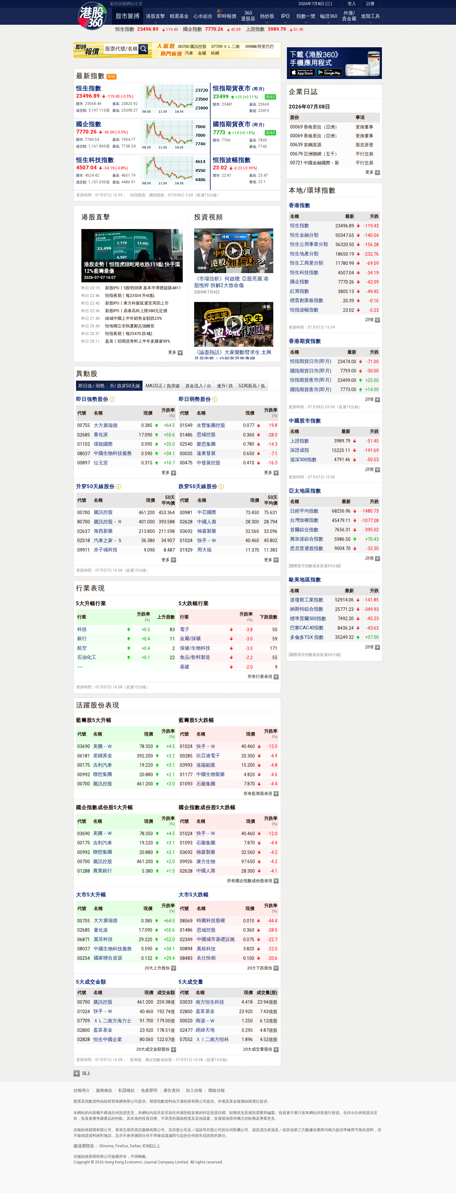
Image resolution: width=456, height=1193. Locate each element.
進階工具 (370, 16)
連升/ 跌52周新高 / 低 (241, 386)
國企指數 (88, 124)
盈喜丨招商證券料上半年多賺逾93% (137, 341)
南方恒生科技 (210, 1002)
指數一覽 (305, 16)
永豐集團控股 (211, 425)
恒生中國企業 (107, 1039)
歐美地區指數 (305, 580)
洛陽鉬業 (205, 765)
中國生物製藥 (210, 774)
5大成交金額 (91, 982)
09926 (186, 861)
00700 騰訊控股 (192, 46)
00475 (186, 462)
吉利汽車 (102, 765)
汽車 (189, 53)
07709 (83, 1020)
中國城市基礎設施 (216, 939)
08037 (83, 453)
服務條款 (104, 1090)
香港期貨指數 (305, 341)
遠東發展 (206, 453)
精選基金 (179, 16)
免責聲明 (149, 1090)
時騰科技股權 (211, 920)
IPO (285, 16)
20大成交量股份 (257, 1049)
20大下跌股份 (259, 968)
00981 (186, 512)
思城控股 (206, 434)
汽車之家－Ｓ (108, 540)
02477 (186, 1030)
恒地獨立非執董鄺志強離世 (130, 326)
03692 (186, 531)
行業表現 (90, 588)
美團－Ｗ (102, 746)
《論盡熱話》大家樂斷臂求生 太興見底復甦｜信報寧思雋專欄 (232, 358)
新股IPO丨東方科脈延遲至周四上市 (137, 303)
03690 (83, 746)
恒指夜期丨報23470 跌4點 (128, 333)
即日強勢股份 (92, 399)
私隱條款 (126, 1090)
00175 (83, 765)
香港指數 (299, 205)
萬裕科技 (206, 949)
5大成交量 (191, 982)
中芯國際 (206, 512)
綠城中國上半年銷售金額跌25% (133, 318)
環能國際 (103, 444)
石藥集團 (205, 784)
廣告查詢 (171, 1090)
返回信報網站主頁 (126, 3)
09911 (83, 550)
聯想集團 (102, 774)
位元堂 (101, 463)
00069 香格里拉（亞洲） (314, 126)
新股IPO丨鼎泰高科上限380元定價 (136, 310)
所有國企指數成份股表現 (249, 880)
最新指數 (90, 76)
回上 (86, 1073)
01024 (186, 540)
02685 (83, 434)
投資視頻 (208, 217)
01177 (186, 774)
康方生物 (205, 861)
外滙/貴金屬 (349, 16)
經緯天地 (205, 1030)
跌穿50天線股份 (198, 486)
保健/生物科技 (195, 648)
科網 (215, 53)
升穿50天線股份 (95, 486)
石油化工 (86, 657)
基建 (184, 667)
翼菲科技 (103, 939)
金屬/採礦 (190, 638)
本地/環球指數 (312, 190)
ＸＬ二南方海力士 (112, 1021)
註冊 (370, 3)
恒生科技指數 (95, 160)
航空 (82, 648)
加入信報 (194, 1090)
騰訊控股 (103, 512)
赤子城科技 (105, 550)
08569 (186, 920)
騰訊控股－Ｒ (108, 522)
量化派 (101, 434)
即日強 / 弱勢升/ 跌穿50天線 (109, 386)
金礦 (202, 53)
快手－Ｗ (206, 540)
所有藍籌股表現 (258, 793)
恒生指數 (88, 88)
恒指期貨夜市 (239, 88)
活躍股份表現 (98, 705)
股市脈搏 (128, 16)
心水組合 (202, 16)
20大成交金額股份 (153, 1049)
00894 (186, 948)
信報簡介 (81, 1090)
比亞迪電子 (208, 755)
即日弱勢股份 (195, 399)
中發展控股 (208, 463)
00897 (83, 462)
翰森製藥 (206, 531)
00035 (186, 453)
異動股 (87, 373)
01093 (186, 783)
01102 (83, 444)
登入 (352, 3)
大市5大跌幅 (194, 895)
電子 (184, 629)
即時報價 (226, 16)
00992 (83, 774)
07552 (186, 1039)
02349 (186, 939)
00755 (83, 425)
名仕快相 (206, 958)
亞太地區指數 (305, 491)
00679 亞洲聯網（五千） (314, 153)
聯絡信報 (216, 1090)
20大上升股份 (157, 968)
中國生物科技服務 (113, 453)
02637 (83, 531)
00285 (186, 755)
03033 (186, 1002)
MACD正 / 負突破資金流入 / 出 (178, 386)
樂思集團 (206, 444)
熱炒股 (267, 16)
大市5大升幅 (91, 895)
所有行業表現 (260, 676)
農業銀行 (102, 871)
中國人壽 (206, 522)
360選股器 (248, 16)
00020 (186, 1020)
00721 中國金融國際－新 (314, 162)
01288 (83, 871)
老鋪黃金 (102, 755)
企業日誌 (303, 91)
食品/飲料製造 (195, 657)
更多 (172, 352)
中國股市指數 (305, 421)
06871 (83, 939)
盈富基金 (102, 1030)
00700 (83, 512)
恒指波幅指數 (232, 160)
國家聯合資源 (108, 958)
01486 (186, 434)
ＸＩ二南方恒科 (212, 1039)
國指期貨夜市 (239, 124)
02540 (186, 444)
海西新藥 (103, 531)
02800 (83, 1030)
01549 (186, 425)
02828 (83, 1039)
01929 (186, 550)
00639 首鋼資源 (305, 144)
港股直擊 (155, 16)
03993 (186, 765)
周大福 (204, 550)
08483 (186, 958)
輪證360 (328, 16)
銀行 (82, 638)
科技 (82, 629)
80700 (83, 521)
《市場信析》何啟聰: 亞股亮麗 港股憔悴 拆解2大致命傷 (231, 285)
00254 (83, 958)
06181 (83, 755)
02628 (186, 521)
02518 (83, 540)
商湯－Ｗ (205, 1021)
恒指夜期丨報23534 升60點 (130, 295)
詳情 (369, 319)
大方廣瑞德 (105, 425)
